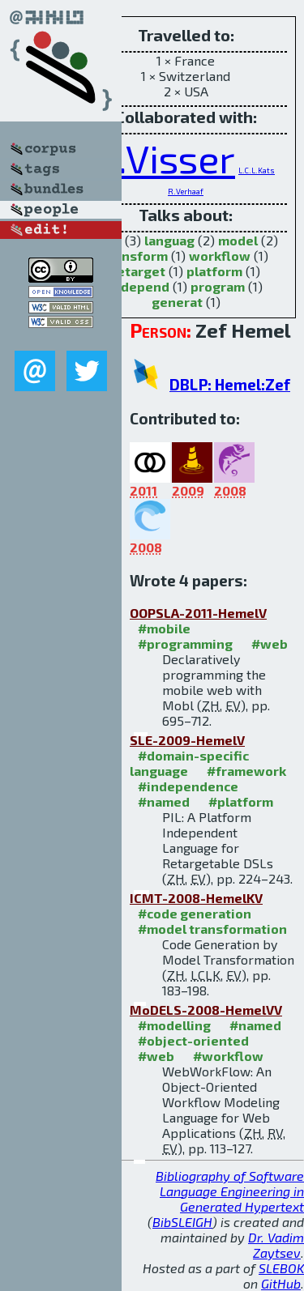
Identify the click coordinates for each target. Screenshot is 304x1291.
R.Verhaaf (185, 191)
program (218, 286)
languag (169, 240)
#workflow (228, 1055)
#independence (188, 786)
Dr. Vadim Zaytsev (276, 1244)
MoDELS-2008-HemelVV (206, 1009)
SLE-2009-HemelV (187, 740)
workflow (219, 255)
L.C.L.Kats (256, 170)
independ (139, 286)
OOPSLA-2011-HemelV (198, 612)
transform (135, 255)
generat (177, 301)
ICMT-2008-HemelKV (196, 897)
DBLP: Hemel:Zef (229, 384)
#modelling (174, 1025)
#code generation (194, 913)
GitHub (281, 1283)
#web (269, 643)
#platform (240, 801)
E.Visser (165, 157)
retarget (138, 271)
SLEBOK (281, 1268)
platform (214, 271)
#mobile (164, 628)
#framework (246, 770)
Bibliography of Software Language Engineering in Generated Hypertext (230, 1191)
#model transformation (212, 928)
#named (164, 801)
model (238, 240)
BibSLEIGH (182, 1221)
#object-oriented (193, 1040)
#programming (185, 643)
